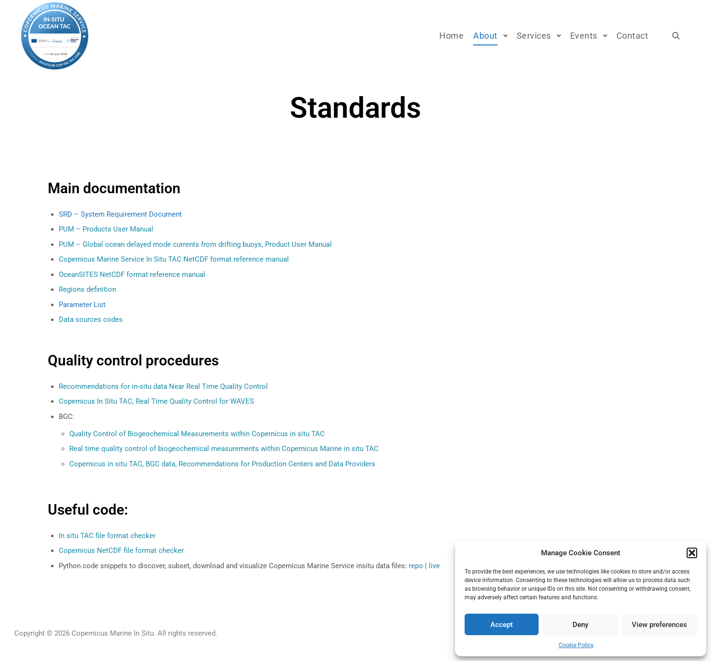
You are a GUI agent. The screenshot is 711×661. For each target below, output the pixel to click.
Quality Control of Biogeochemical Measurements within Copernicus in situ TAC (197, 434)
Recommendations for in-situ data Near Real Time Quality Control (163, 386)
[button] (692, 553)
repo (416, 566)
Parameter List (82, 304)
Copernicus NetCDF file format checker (121, 550)
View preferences (659, 624)
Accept (501, 624)
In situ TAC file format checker (107, 535)
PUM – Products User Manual (106, 229)
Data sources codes (91, 319)
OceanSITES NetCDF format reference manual (132, 274)
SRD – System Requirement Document (120, 214)
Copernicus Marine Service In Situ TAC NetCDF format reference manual (174, 259)
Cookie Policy (576, 645)
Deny (580, 624)
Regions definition (87, 289)
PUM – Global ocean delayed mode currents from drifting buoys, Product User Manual (195, 244)
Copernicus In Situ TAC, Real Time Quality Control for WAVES (156, 401)
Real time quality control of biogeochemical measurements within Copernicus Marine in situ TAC (224, 448)
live (434, 566)
